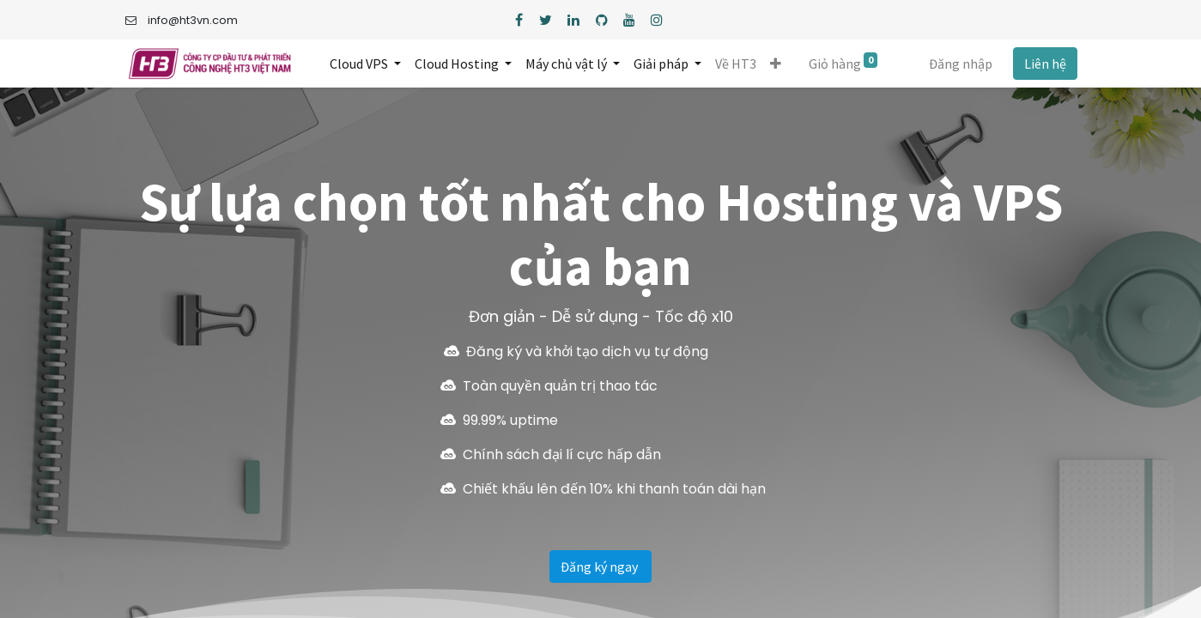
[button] (776, 63)
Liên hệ (1045, 63)
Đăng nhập (960, 63)
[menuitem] (736, 63)
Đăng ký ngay (600, 566)
